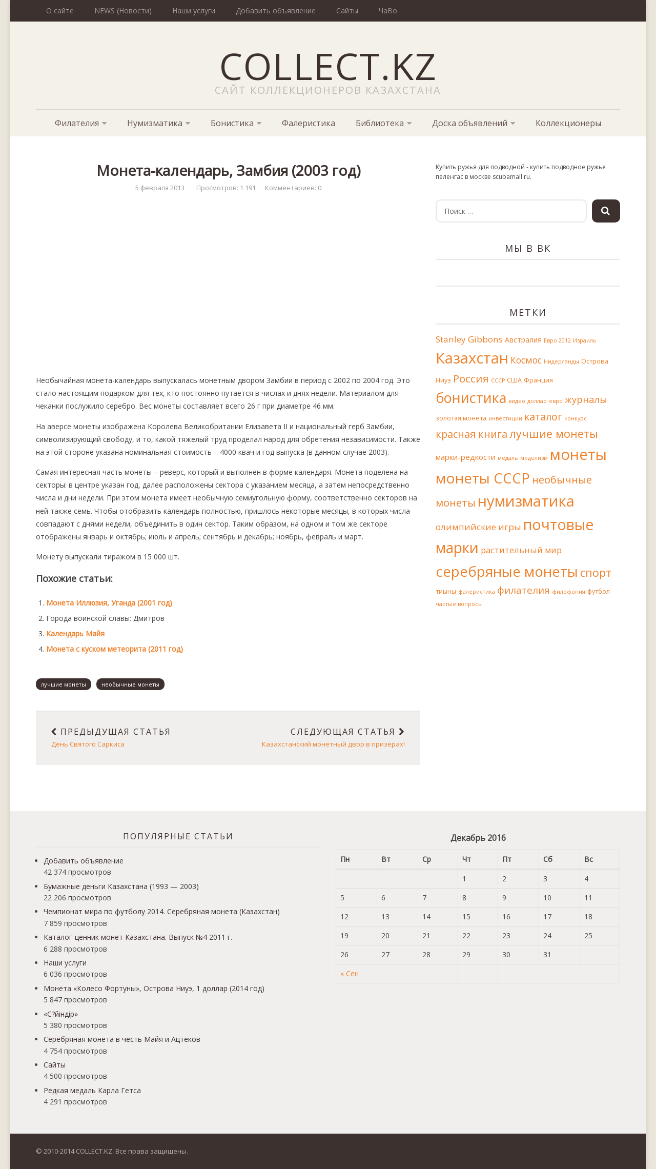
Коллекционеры (568, 123)
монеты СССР (483, 478)
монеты (578, 454)
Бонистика (232, 123)
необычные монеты (130, 684)
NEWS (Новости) (123, 10)
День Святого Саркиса (132, 738)
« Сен (349, 973)
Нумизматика (154, 123)
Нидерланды (561, 361)
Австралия (523, 340)
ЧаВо (388, 10)
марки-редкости (466, 457)
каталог (543, 417)
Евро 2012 (557, 340)
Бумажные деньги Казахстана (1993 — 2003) (121, 886)
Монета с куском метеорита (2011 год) (114, 649)
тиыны (446, 591)
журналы (586, 399)
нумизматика (526, 501)
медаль (508, 457)
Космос (526, 360)
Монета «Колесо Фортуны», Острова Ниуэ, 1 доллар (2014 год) (154, 988)
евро (556, 401)
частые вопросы (459, 604)
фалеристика (476, 591)
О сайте (60, 10)
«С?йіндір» (61, 1014)
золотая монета (461, 418)
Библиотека (380, 123)
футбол (598, 591)
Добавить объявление (276, 10)
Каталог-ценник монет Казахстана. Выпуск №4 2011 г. (138, 937)
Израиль (585, 340)
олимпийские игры (478, 527)
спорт (595, 572)
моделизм (534, 457)
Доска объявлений (469, 123)
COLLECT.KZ (328, 66)
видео (516, 401)
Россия (471, 378)
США (514, 380)
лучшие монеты (63, 684)
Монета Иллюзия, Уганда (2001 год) (109, 603)
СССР (498, 380)
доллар (537, 401)
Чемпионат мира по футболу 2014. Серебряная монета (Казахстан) (162, 911)
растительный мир (521, 550)
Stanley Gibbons (469, 339)
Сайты (347, 10)
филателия (523, 589)
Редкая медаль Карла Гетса (92, 1090)
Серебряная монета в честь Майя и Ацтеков (122, 1039)
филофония (568, 591)
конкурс (575, 418)
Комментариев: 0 (293, 187)
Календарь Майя (75, 633)
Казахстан (472, 358)
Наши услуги (193, 10)
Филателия (77, 123)
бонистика (471, 397)
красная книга (471, 434)
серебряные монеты (507, 571)
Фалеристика (308, 123)
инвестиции (505, 418)
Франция (538, 380)
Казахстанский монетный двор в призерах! (324, 738)
